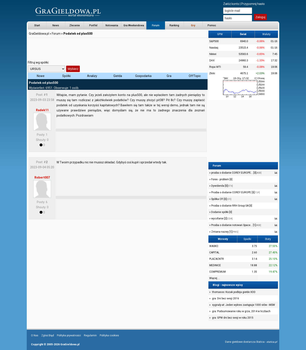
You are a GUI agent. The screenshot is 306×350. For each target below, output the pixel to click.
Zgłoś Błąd (47, 335)
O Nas (34, 335)
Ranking (174, 25)
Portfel (93, 25)
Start (37, 25)
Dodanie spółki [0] (221, 212)
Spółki (66, 76)
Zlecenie (74, 25)
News (55, 25)
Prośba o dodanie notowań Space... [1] (236, 225)
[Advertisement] (118, 48)
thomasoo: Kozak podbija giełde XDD (233, 292)
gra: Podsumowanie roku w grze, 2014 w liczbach (241, 311)
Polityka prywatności (69, 335)
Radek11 (42, 110)
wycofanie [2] (222, 218)
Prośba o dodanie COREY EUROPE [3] (235, 192)
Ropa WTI (215, 66)
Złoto (212, 73)
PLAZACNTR (216, 258)
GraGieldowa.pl (39, 33)
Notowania (111, 25)
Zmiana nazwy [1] (224, 231)
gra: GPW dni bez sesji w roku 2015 (232, 317)
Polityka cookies (109, 335)
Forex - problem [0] (221, 179)
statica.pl (271, 341)
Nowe (41, 76)
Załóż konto (231, 4)
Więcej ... (214, 278)
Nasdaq (213, 47)
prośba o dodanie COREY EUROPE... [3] (236, 172)
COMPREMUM (217, 271)
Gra (169, 76)
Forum (155, 25)
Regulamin (90, 335)
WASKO (213, 246)
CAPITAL (214, 252)
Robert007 (42, 177)
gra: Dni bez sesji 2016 (225, 298)
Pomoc (212, 25)
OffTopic (195, 76)
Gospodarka (143, 76)
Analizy (92, 76)
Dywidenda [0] (222, 185)
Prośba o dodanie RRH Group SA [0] (231, 205)
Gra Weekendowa (133, 25)
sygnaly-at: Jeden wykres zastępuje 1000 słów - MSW (243, 304)
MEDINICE (215, 265)
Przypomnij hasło (253, 4)
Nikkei (212, 54)
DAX (212, 60)
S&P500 (214, 41)
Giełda (117, 76)
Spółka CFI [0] (221, 199)
